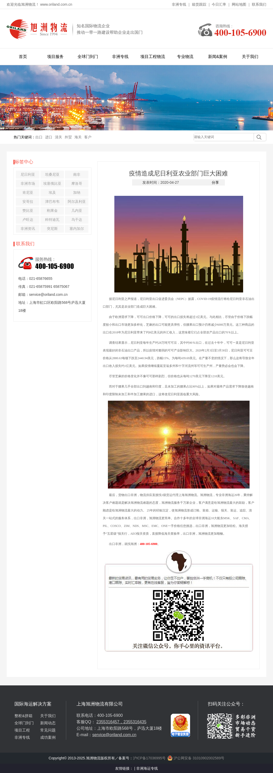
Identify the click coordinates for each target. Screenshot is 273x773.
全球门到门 (88, 56)
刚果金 (52, 210)
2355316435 (134, 722)
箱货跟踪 (199, 4)
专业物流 (185, 56)
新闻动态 (48, 723)
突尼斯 (52, 228)
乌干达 (76, 219)
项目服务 (55, 56)
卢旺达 (27, 219)
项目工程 (22, 730)
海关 (78, 137)
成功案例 (48, 737)
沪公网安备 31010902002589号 (195, 758)
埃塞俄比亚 (52, 183)
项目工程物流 (152, 56)
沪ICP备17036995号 (149, 758)
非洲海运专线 (147, 768)
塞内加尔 (77, 228)
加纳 (76, 192)
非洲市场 (28, 183)
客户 (87, 137)
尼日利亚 (28, 174)
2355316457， (109, 722)
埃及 (52, 192)
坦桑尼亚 (52, 174)
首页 (23, 56)
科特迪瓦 (52, 219)
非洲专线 (179, 4)
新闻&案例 (217, 56)
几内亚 (76, 210)
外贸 (68, 137)
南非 (76, 174)
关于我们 (250, 56)
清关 (58, 137)
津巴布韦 (52, 201)
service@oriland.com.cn (114, 735)
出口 (38, 137)
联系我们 (259, 4)
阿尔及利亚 (77, 201)
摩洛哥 (76, 183)
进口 (48, 137)
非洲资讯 (28, 228)
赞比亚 (27, 210)
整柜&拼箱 (23, 715)
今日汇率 (219, 4)
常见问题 (48, 730)
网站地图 (239, 4)
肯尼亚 (27, 192)
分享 (215, 182)
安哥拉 (27, 201)
